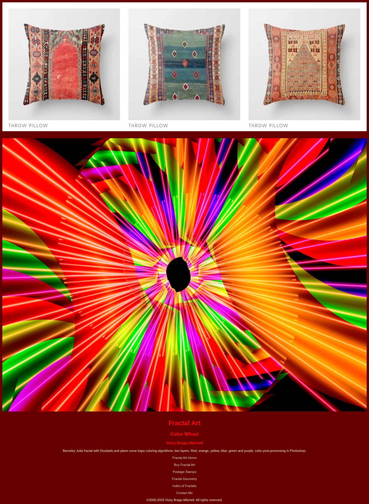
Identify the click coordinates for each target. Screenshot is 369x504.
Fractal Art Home (184, 457)
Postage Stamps (185, 472)
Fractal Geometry (184, 479)
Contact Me (184, 493)
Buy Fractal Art (184, 465)
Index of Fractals (184, 486)
